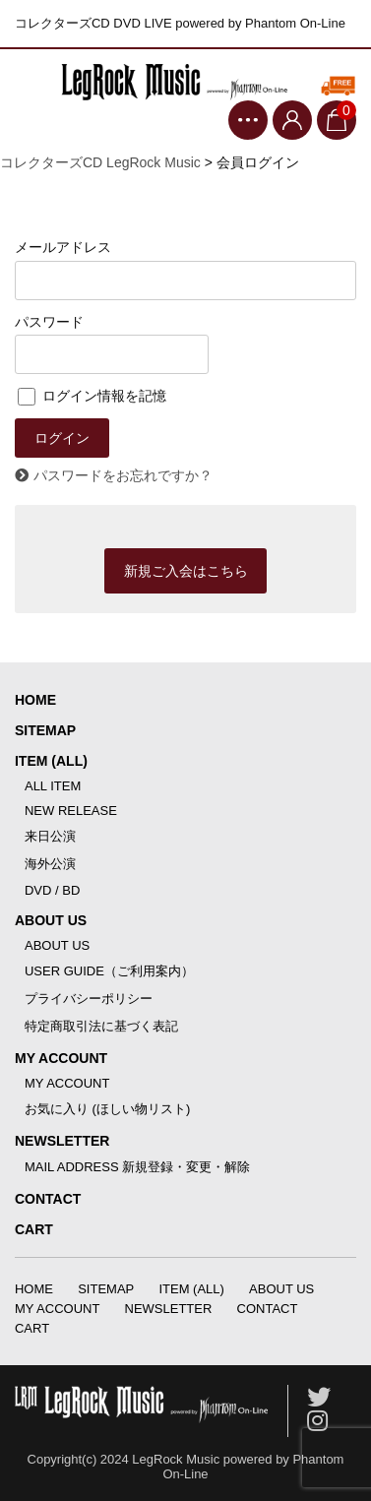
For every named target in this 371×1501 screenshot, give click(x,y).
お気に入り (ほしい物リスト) (107, 1108)
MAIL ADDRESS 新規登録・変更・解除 (137, 1166)
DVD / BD (52, 890)
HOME (35, 700)
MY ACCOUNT (61, 1058)
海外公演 (50, 863)
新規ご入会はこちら (186, 571)
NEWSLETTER (62, 1141)
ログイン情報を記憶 (92, 396)
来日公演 (50, 836)
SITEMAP (45, 730)
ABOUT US (51, 920)
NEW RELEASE (71, 810)
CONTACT (48, 1199)
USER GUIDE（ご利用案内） (109, 971)
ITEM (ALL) (51, 761)
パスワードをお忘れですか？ (123, 475)
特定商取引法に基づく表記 (101, 1026)
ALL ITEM (53, 786)
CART (34, 1229)
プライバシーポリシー (89, 998)
